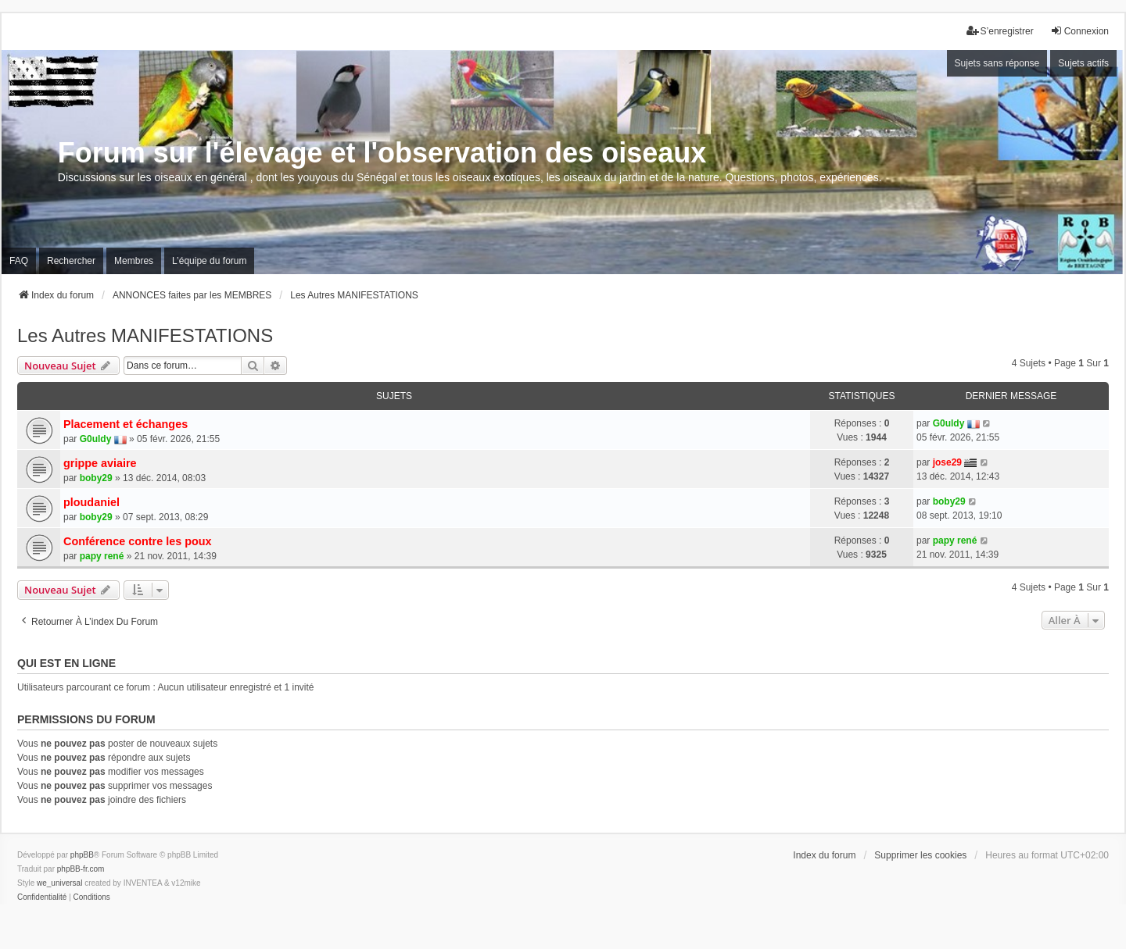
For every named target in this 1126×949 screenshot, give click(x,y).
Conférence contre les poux (137, 541)
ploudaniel (91, 502)
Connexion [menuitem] (1079, 31)
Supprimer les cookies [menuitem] (920, 855)
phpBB (82, 855)
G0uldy (96, 438)
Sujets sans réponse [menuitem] (997, 63)
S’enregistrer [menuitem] (1000, 31)
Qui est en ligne (66, 663)
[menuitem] (41, 897)
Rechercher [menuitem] (71, 260)
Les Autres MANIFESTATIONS (145, 335)
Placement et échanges (125, 424)
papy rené (102, 556)
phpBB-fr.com (81, 869)
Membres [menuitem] (133, 260)
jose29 (947, 462)
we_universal (59, 883)
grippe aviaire (100, 463)
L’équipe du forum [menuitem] (209, 260)
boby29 (96, 478)
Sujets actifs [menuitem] (1083, 63)
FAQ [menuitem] (18, 260)
